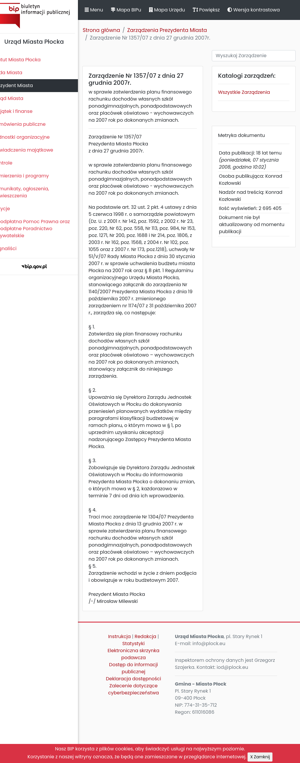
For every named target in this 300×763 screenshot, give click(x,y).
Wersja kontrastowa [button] (263, 9)
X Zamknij (260, 757)
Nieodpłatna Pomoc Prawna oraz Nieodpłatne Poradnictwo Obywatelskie (41, 228)
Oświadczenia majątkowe (33, 150)
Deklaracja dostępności (140, 721)
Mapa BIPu (135, 9)
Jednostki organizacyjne (31, 137)
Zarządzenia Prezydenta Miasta (177, 30)
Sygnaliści (14, 248)
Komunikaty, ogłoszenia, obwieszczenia (31, 192)
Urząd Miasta (18, 98)
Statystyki (141, 685)
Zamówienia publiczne (29, 124)
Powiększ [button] (216, 9)
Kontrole (12, 163)
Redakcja (153, 678)
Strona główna (111, 30)
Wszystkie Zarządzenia (248, 92)
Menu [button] (104, 9)
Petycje (11, 208)
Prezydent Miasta (23, 85)
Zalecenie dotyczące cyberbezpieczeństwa (140, 731)
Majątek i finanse (22, 111)
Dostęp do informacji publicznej (141, 710)
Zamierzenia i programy (31, 175)
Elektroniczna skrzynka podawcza (141, 696)
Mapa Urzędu (176, 9)
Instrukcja (126, 678)
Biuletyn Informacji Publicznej (44, 15)
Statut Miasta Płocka (26, 59)
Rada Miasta (17, 72)
